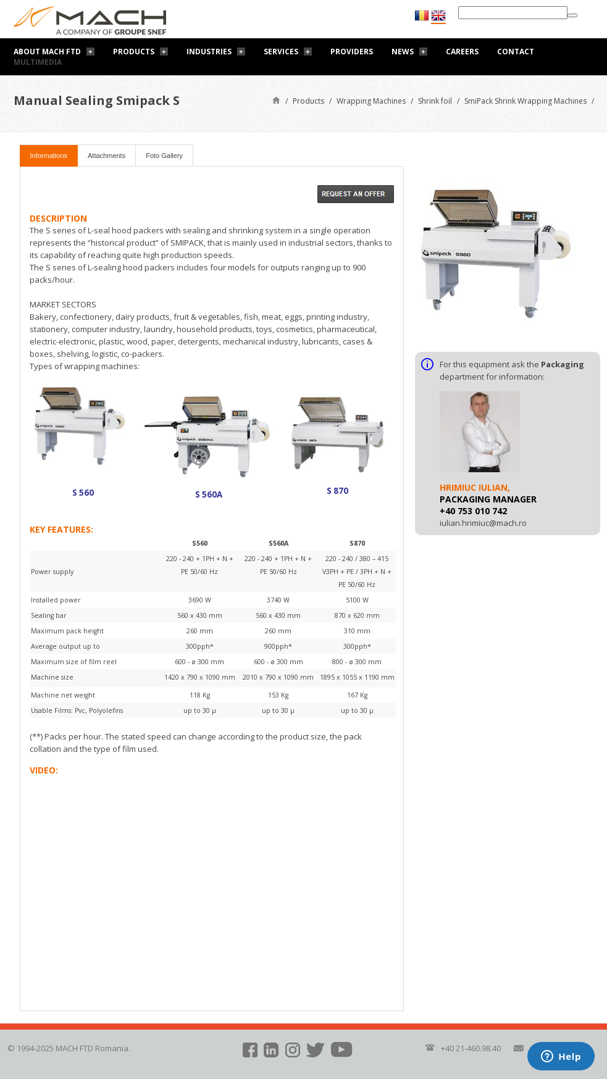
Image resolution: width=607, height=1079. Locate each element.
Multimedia (38, 62)
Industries (209, 51)
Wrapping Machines (371, 101)
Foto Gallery (164, 155)
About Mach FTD (47, 51)
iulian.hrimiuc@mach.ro (483, 522)
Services (281, 51)
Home (276, 100)
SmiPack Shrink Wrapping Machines (525, 101)
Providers (351, 51)
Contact (515, 51)
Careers (462, 51)
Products (133, 51)
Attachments (106, 155)
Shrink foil (435, 101)
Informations (49, 155)
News (402, 51)
